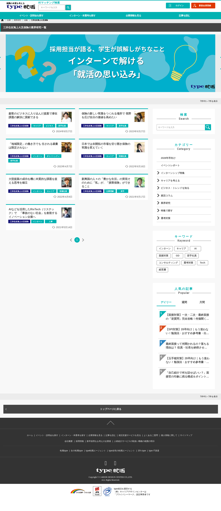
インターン (165, 248)
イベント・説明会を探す (31, 14)
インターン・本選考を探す (81, 14)
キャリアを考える (170, 180)
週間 (184, 302)
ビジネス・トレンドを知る (175, 188)
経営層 (162, 269)
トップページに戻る (110, 409)
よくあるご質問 (151, 435)
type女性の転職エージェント (122, 450)
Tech (202, 262)
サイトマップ (186, 435)
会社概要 (69, 441)
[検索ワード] (51, 7)
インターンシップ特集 (173, 173)
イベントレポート (170, 165)
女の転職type (77, 450)
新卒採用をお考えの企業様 (99, 441)
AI (195, 248)
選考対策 (165, 218)
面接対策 (163, 255)
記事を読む (181, 14)
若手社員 (192, 255)
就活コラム (167, 195)
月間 (202, 302)
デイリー (166, 302)
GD (177, 255)
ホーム (30, 435)
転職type (64, 450)
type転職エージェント (96, 450)
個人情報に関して (169, 435)
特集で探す (167, 210)
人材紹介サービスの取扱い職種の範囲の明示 (134, 441)
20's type (142, 450)
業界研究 (165, 203)
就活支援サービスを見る (130, 435)
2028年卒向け (168, 158)
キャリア (181, 248)
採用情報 (80, 441)
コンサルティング (168, 262)
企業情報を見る (131, 14)
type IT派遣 (154, 450)
